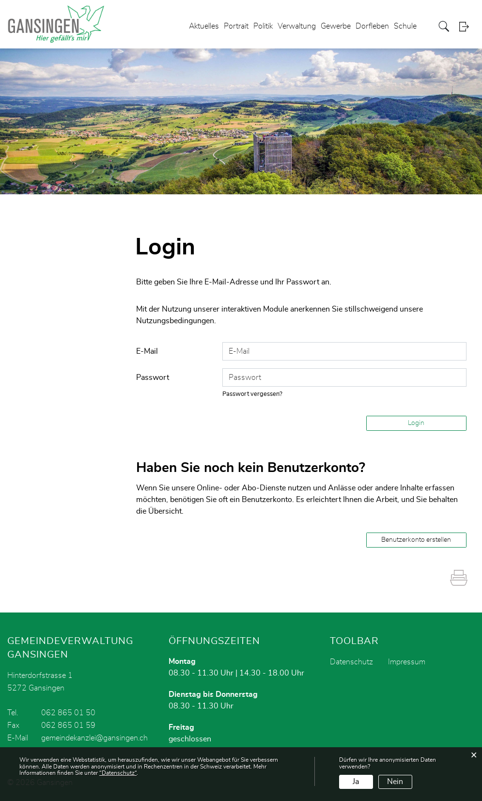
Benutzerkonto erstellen (416, 539)
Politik (263, 26)
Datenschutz (351, 662)
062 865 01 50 (68, 713)
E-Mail (147, 351)
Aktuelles (204, 26)
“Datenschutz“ (118, 773)
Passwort (152, 377)
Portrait (236, 26)
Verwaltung (297, 26)
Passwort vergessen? (252, 394)
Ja (356, 781)
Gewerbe (336, 26)
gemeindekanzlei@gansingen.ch (94, 738)
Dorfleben (372, 26)
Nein (395, 781)
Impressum (406, 662)
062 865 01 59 (68, 725)
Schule (405, 26)
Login (467, 26)
